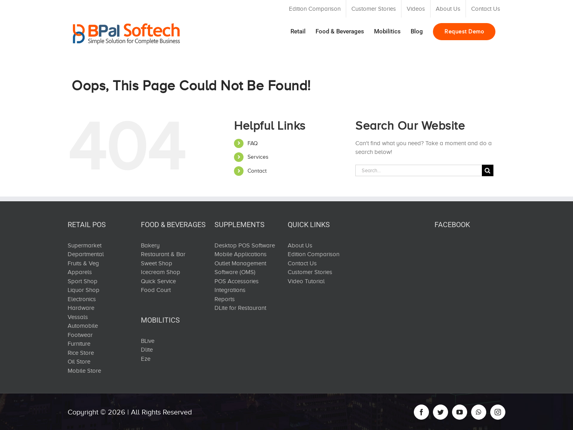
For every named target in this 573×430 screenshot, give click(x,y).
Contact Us (302, 263)
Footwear (80, 335)
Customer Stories (310, 272)
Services (258, 157)
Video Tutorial (306, 281)
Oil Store (79, 361)
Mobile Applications (240, 254)
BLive (147, 341)
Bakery (150, 245)
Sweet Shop (156, 263)
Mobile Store (84, 371)
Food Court (156, 290)
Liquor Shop (83, 290)
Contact (257, 171)
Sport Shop (82, 281)
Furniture (79, 343)
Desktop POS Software (244, 245)
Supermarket (84, 245)
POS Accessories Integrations (236, 286)
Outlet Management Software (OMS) (240, 268)
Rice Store (81, 353)
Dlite (147, 349)
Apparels (80, 272)
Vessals (78, 317)
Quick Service (158, 281)
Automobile (83, 326)
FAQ (253, 143)
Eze (145, 359)
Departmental (86, 254)
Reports (224, 299)
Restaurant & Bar (163, 254)
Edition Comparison (313, 254)
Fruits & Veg (83, 263)
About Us (300, 245)
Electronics (82, 299)
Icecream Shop (160, 272)
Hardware (81, 308)
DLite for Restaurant (240, 308)
